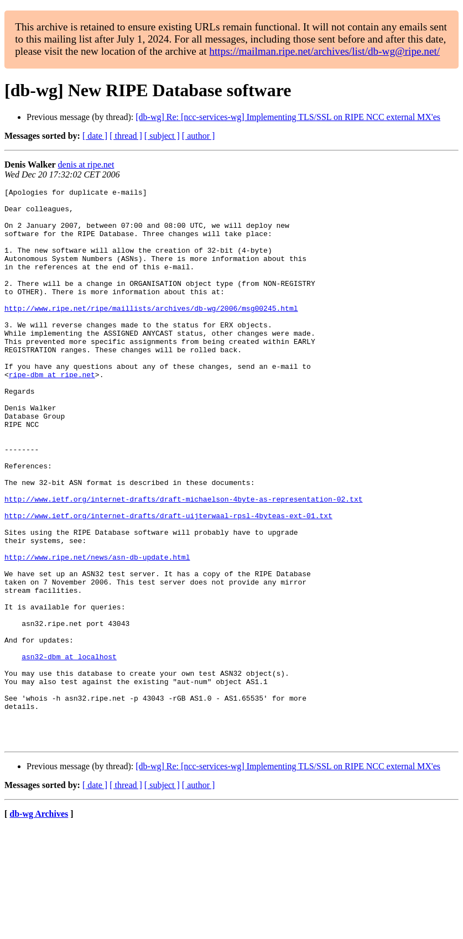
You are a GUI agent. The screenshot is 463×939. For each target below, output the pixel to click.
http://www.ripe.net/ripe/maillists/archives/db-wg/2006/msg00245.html (151, 333)
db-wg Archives (38, 925)
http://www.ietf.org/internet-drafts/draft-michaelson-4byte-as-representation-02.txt (183, 562)
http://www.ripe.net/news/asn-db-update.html (97, 632)
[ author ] (198, 135)
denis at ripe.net (86, 164)
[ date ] (94, 135)
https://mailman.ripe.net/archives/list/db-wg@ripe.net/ (324, 51)
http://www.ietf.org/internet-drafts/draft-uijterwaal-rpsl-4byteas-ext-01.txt (168, 582)
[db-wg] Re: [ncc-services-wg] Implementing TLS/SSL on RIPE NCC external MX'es (288, 117)
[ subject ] (162, 135)
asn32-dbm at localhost (69, 751)
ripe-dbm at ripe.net (52, 413)
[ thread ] (126, 135)
